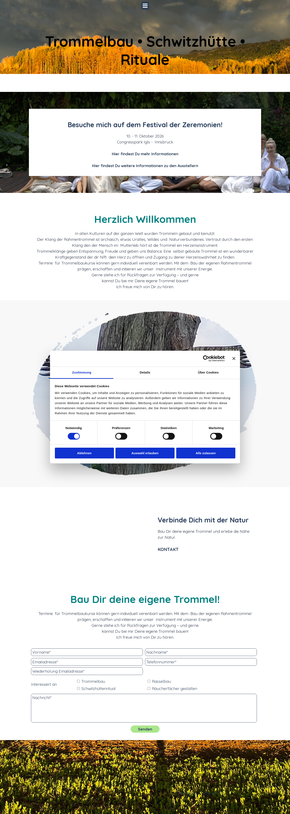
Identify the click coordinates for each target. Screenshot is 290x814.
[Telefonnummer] (201, 662)
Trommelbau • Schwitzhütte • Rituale (147, 50)
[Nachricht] (144, 708)
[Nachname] (201, 652)
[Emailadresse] (87, 662)
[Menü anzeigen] (145, 6)
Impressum (186, 793)
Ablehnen (84, 453)
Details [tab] (145, 372)
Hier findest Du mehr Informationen (145, 153)
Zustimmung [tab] (81, 372)
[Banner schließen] (233, 358)
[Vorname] (87, 652)
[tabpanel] (145, 144)
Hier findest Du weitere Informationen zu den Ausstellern (145, 165)
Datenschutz (212, 793)
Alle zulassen (206, 453)
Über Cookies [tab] (208, 372)
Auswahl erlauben (145, 453)
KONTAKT (168, 549)
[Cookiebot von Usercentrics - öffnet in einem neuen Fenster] (206, 358)
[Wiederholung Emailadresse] (87, 671)
